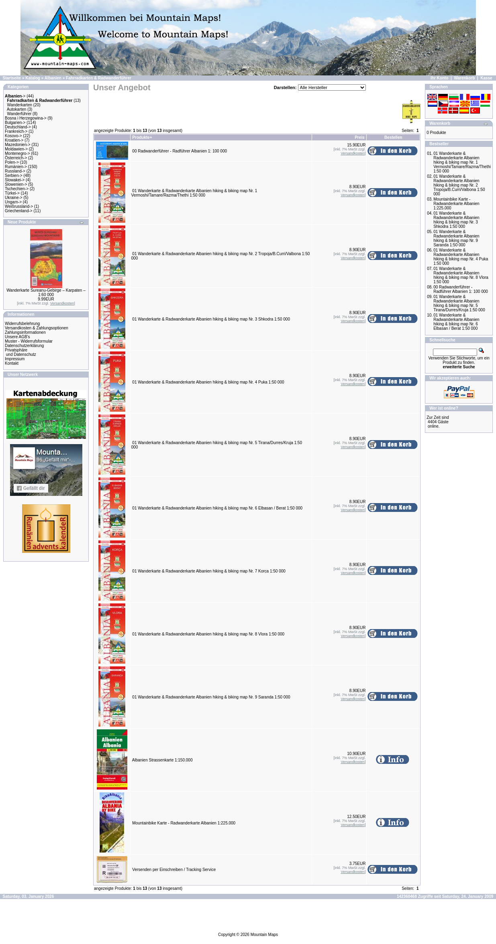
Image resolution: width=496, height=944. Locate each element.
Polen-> (12, 162)
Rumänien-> (16, 166)
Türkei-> (12, 193)
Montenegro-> (17, 153)
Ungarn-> (13, 202)
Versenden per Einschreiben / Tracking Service (174, 869)
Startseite (12, 78)
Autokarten (16, 109)
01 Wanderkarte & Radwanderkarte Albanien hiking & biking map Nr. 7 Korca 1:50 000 (209, 571)
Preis (359, 137)
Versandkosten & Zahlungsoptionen (36, 328)
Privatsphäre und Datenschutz (20, 352)
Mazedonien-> (18, 144)
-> (15, 96)
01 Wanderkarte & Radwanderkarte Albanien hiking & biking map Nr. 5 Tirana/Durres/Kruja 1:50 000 (459, 303)
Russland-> (15, 171)
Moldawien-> (16, 149)
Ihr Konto (439, 78)
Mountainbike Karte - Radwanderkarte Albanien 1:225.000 (183, 823)
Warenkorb (464, 78)
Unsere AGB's (17, 337)
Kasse (486, 78)
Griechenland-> (19, 211)
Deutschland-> (18, 127)
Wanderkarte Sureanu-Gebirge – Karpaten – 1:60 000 (45, 292)
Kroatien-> (14, 140)
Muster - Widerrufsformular (29, 341)
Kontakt (11, 363)
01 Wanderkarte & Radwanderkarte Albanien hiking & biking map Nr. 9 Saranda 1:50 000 (211, 697)
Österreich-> (16, 158)
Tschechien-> (17, 189)
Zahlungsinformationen (25, 332)
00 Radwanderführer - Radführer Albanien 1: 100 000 (179, 151)
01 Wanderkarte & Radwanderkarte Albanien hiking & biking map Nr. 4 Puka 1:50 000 (208, 382)
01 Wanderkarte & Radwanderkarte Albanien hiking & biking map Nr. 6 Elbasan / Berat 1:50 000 (217, 508)
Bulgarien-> (15, 122)
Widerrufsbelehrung (22, 323)
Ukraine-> (13, 197)
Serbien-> (13, 175)
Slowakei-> (14, 180)
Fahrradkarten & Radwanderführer (98, 78)
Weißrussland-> (19, 206)
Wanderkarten (19, 105)
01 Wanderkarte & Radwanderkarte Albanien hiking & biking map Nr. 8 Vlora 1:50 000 (208, 634)
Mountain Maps (264, 934)
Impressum (14, 359)
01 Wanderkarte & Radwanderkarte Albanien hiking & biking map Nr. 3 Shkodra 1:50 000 (211, 319)
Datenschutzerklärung (24, 345)
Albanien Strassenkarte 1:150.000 (162, 760)
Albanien (53, 78)
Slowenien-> (16, 184)
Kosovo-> (13, 136)
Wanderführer (19, 114)
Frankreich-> (16, 131)
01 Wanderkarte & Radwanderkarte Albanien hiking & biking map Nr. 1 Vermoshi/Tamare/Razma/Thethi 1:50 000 (194, 193)
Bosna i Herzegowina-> (26, 118)
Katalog (32, 78)
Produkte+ (142, 137)
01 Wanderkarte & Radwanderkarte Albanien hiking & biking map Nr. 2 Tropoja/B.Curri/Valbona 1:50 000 (459, 185)
